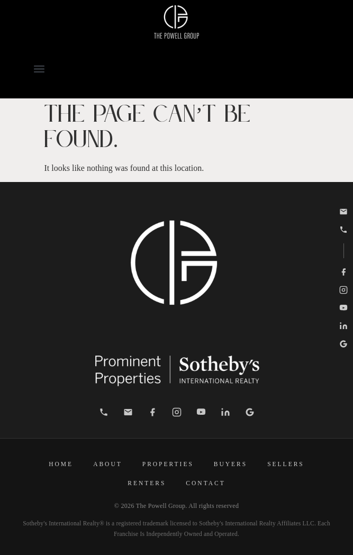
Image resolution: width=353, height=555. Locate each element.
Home (61, 464)
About (107, 464)
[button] (39, 68)
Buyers (230, 464)
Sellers (285, 464)
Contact (205, 483)
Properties (168, 464)
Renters (147, 483)
